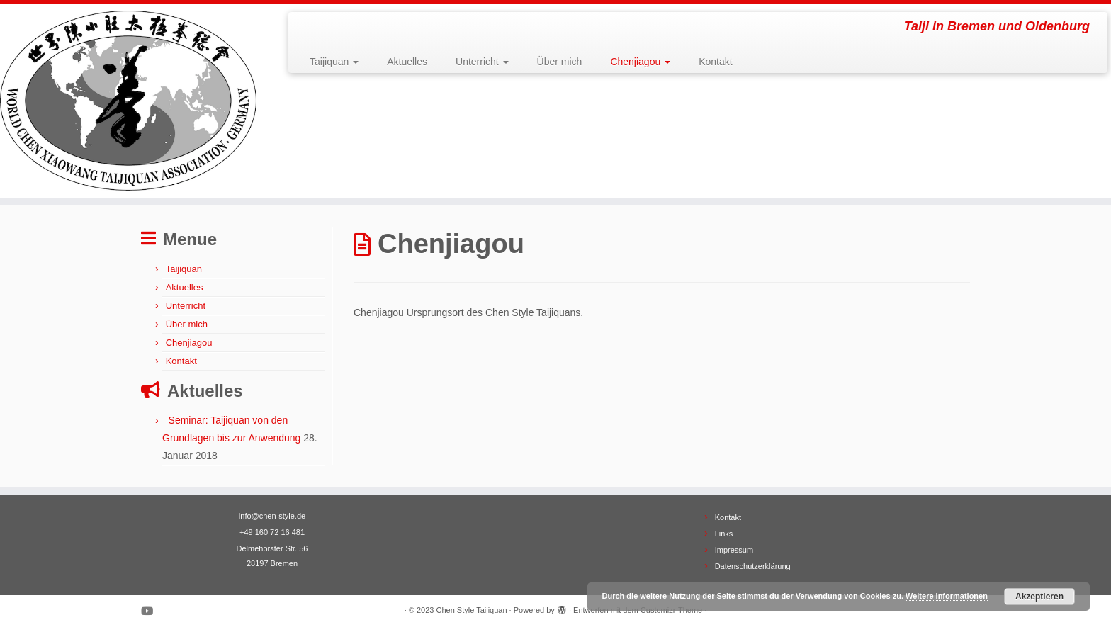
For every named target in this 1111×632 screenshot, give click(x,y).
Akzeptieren (1039, 597)
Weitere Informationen (947, 596)
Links (724, 533)
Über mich (559, 61)
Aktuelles (407, 61)
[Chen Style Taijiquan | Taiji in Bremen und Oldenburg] (128, 101)
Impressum (734, 550)
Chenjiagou (640, 61)
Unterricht (482, 61)
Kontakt (715, 61)
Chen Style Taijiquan (471, 610)
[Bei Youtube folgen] (151, 611)
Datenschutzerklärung (753, 566)
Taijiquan (334, 61)
